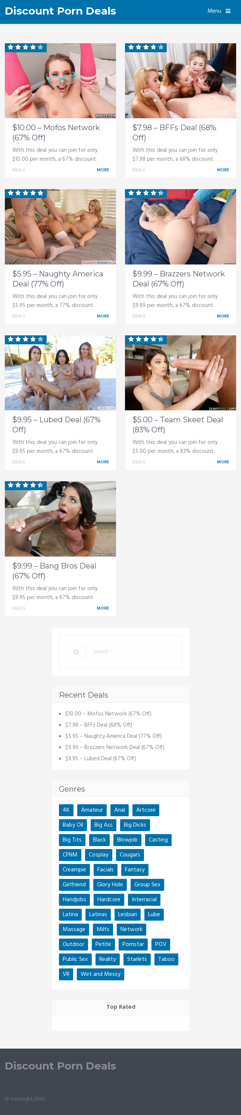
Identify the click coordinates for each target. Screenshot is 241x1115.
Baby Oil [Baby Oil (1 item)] (73, 825)
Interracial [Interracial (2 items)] (144, 900)
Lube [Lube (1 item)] (154, 915)
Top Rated (120, 1007)
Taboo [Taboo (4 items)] (166, 959)
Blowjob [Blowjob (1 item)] (127, 840)
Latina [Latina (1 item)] (70, 915)
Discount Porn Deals (60, 11)
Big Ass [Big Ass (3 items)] (103, 825)
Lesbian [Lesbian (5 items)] (127, 915)
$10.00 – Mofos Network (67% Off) (108, 714)
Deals (18, 170)
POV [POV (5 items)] (160, 944)
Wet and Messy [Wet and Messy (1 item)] (100, 974)
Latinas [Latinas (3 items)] (98, 915)
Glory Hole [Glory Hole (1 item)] (110, 885)
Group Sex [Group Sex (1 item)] (147, 885)
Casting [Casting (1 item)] (158, 840)
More (104, 170)
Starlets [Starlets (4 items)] (137, 959)
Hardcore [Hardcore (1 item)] (108, 900)
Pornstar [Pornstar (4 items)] (133, 944)
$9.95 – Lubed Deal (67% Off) (100, 758)
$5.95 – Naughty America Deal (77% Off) (113, 736)
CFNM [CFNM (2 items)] (70, 855)
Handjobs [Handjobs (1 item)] (74, 900)
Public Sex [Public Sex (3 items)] (75, 959)
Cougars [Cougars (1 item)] (130, 855)
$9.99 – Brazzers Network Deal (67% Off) (115, 747)
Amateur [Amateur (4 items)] (92, 810)
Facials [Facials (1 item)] (105, 870)
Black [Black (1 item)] (99, 840)
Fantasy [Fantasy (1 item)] (135, 870)
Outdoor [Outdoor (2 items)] (73, 944)
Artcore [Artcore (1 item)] (146, 810)
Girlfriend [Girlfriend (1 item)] (74, 885)
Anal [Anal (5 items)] (119, 810)
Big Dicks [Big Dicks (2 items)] (135, 825)
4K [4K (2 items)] (66, 810)
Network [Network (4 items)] (131, 929)
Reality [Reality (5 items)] (107, 959)
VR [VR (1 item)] (66, 974)
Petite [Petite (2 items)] (103, 944)
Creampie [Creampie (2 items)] (74, 870)
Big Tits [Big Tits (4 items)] (72, 840)
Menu (214, 11)
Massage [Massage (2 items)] (74, 929)
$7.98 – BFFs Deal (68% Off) (98, 725)
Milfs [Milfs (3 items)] (103, 929)
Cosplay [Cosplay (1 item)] (99, 855)
